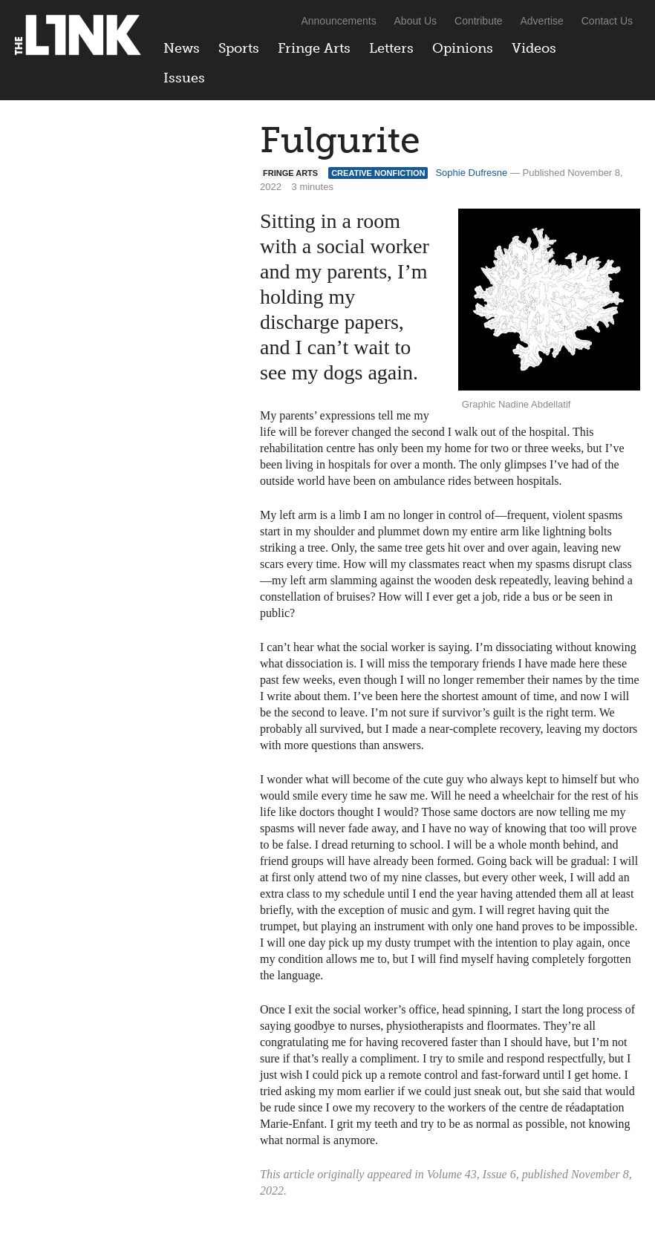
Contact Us (607, 21)
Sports (238, 48)
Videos (534, 48)
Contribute (478, 21)
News (181, 48)
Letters (391, 48)
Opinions (462, 48)
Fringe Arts (314, 48)
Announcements (338, 21)
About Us (415, 21)
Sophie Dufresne (471, 172)
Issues (184, 78)
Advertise (542, 21)
